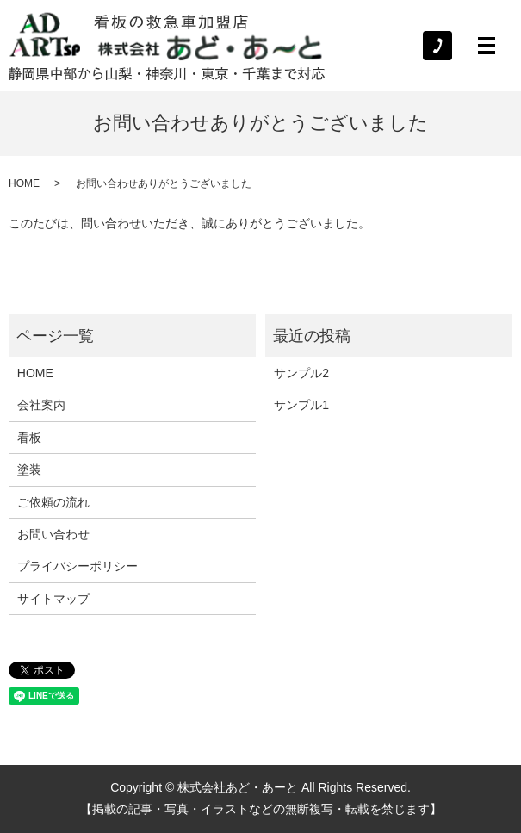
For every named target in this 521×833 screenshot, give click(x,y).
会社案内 (41, 405)
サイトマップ (53, 599)
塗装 (29, 469)
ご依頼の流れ (53, 502)
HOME (24, 183)
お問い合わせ (53, 534)
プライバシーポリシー (77, 566)
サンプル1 (301, 405)
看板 (29, 437)
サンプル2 (301, 373)
